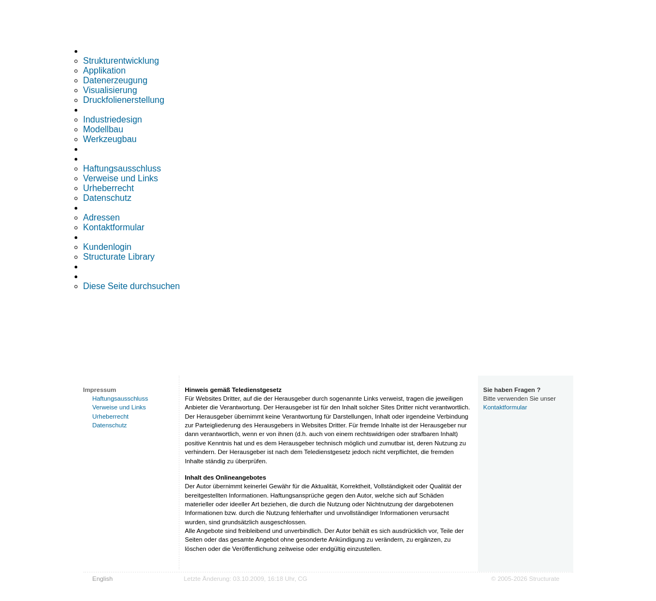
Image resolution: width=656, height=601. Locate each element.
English (103, 578)
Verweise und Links (120, 178)
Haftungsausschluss (122, 168)
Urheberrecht (108, 188)
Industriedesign (113, 119)
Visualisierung (110, 90)
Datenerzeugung (115, 80)
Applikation (104, 70)
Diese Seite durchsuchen (131, 286)
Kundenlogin (107, 247)
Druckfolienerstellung (123, 100)
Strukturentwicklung (121, 60)
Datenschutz (107, 198)
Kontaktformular (114, 227)
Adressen (101, 217)
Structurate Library (119, 256)
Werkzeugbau (110, 139)
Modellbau (103, 129)
